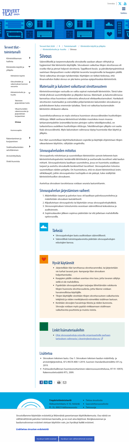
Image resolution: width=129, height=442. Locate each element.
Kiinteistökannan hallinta (14, 60)
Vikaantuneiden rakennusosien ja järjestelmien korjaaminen (21, 112)
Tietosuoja (91, 407)
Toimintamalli (70, 46)
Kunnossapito (16, 130)
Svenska (111, 3)
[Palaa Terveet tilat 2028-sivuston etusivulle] (10, 12)
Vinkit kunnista (13, 161)
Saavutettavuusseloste (97, 403)
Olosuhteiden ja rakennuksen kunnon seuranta (19, 84)
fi (59, 46)
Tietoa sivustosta (94, 400)
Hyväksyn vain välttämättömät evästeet (76, 439)
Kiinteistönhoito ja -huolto (18, 93)
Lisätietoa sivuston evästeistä (32, 429)
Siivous (18, 122)
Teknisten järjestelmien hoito (22, 101)
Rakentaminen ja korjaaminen (13, 140)
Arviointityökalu (13, 155)
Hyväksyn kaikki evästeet (47, 439)
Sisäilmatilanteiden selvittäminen (14, 148)
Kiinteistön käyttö (18, 75)
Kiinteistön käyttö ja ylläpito (15, 68)
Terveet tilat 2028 (47, 46)
